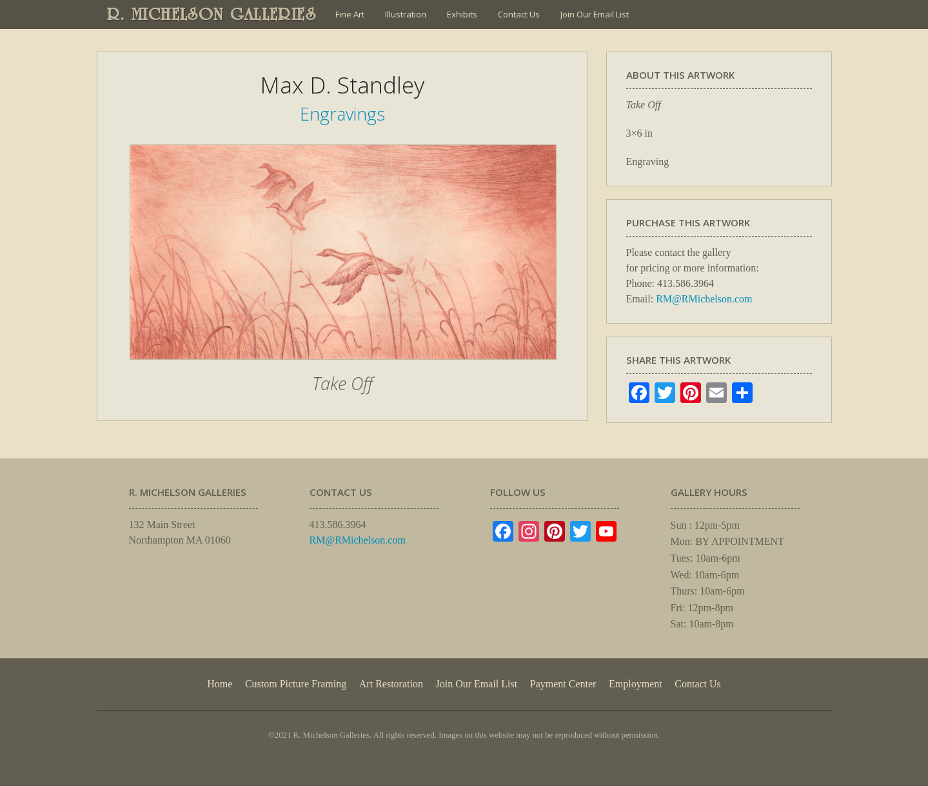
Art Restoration (391, 683)
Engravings (342, 114)
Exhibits (462, 14)
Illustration (405, 14)
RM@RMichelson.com (704, 298)
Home (219, 683)
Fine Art (349, 14)
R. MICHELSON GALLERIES (212, 14)
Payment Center (563, 683)
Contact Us (519, 14)
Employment (635, 683)
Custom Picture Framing (295, 683)
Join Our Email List (594, 14)
